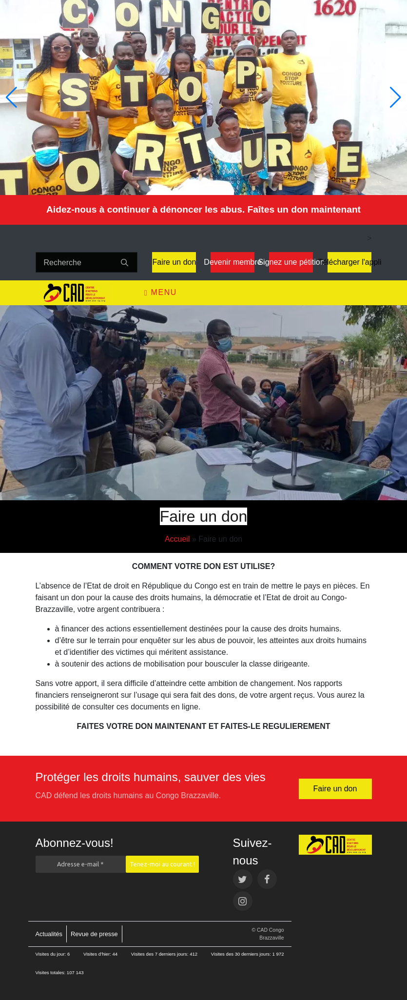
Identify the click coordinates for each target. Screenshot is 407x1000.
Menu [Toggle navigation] (160, 292)
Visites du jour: (51, 954)
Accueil (177, 539)
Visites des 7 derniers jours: (160, 954)
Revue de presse (94, 934)
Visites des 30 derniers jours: (241, 954)
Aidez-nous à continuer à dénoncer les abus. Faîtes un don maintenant (203, 209)
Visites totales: (51, 972)
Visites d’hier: (98, 954)
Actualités (49, 934)
